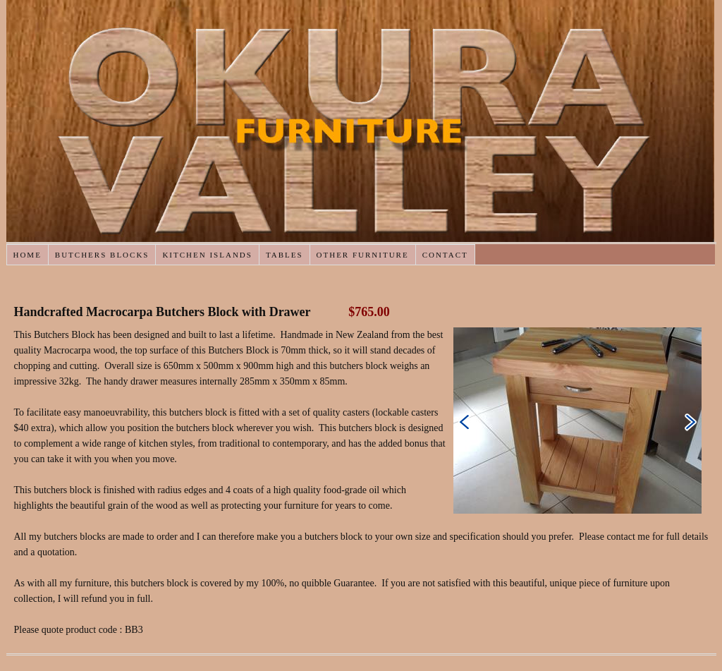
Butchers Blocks (102, 254)
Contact (445, 254)
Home (27, 254)
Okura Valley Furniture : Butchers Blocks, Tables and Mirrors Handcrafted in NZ (360, 121)
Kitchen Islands (207, 254)
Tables (284, 254)
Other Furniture (363, 254)
